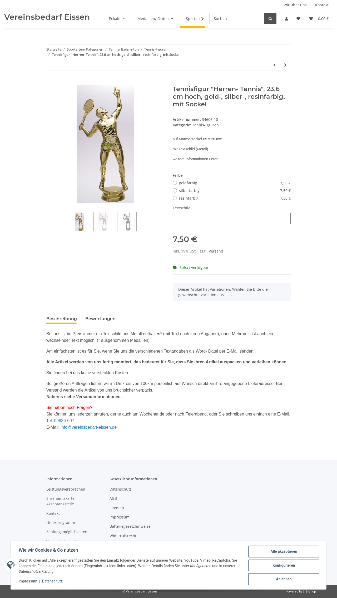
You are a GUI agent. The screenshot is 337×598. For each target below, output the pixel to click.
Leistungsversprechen (65, 489)
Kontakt (322, 4)
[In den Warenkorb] (50, 82)
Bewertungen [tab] (100, 318)
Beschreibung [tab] (61, 318)
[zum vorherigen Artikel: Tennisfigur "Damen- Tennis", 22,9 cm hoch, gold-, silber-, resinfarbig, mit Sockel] (274, 65)
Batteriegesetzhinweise (130, 526)
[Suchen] (237, 18)
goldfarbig (235, 183)
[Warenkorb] (318, 18)
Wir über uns (295, 4)
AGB (113, 498)
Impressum (120, 517)
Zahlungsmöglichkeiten (66, 531)
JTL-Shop (309, 591)
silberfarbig (235, 190)
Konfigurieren (283, 566)
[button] (286, 18)
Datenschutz (121, 489)
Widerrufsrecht (123, 535)
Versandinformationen (66, 541)
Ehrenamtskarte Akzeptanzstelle (60, 501)
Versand (216, 251)
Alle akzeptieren (283, 552)
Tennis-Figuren (205, 124)
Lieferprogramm (60, 522)
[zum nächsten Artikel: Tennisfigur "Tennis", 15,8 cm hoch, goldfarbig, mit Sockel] (285, 65)
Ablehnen (283, 579)
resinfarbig (235, 198)
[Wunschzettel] (298, 18)
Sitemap (117, 507)
